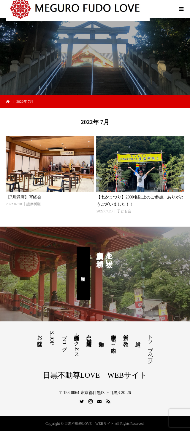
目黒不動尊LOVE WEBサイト (95, 375)
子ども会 (124, 211)
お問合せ (40, 337)
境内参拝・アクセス (77, 343)
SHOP (52, 338)
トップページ (150, 346)
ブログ (64, 340)
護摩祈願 (33, 204)
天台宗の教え (126, 337)
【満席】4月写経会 (89, 336)
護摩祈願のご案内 (113, 337)
